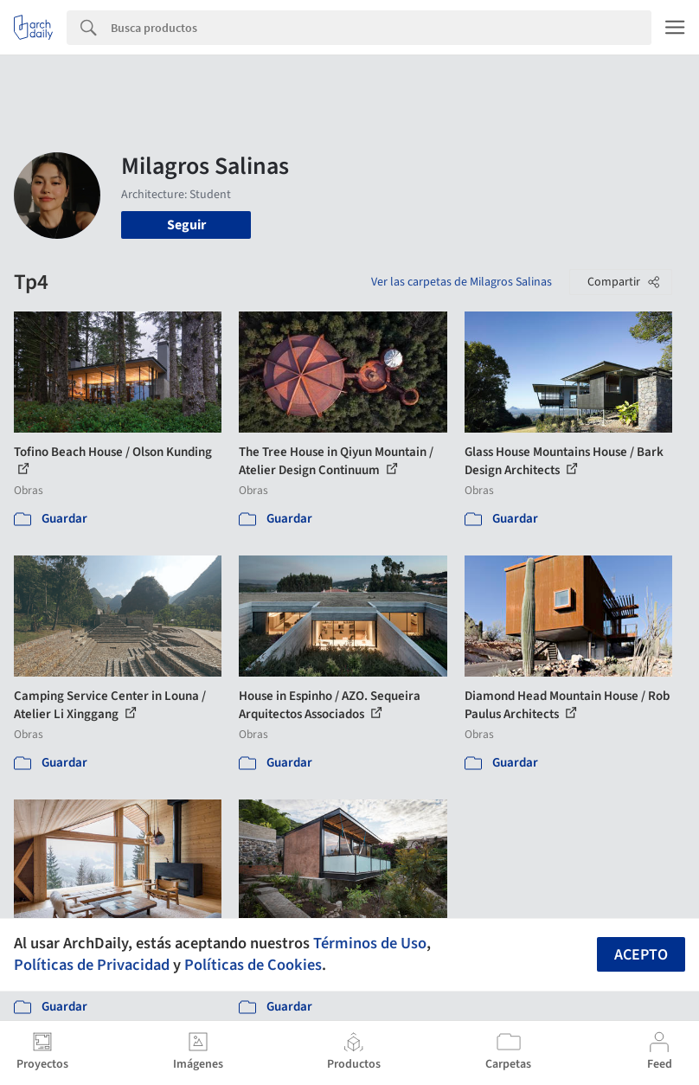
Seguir (186, 224)
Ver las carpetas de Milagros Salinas (461, 282)
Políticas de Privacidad (92, 964)
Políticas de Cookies (253, 964)
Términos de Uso (369, 943)
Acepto (641, 955)
